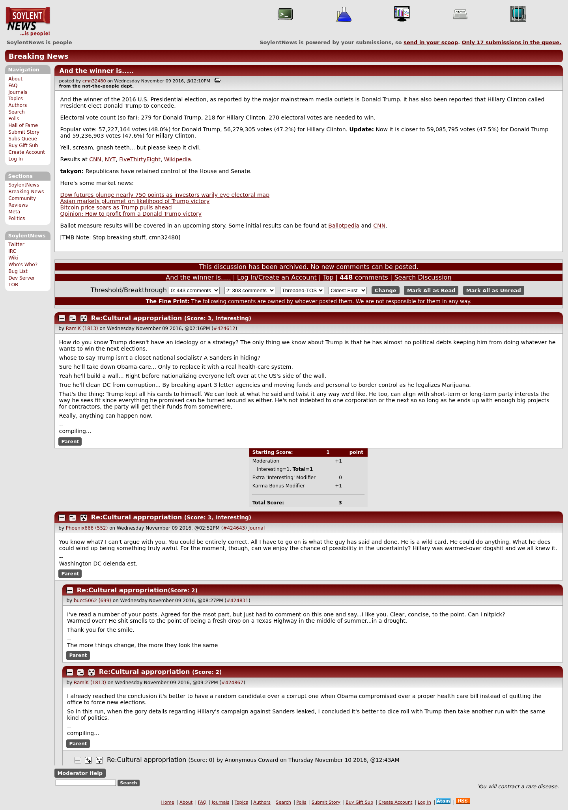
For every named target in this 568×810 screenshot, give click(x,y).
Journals (17, 92)
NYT (110, 159)
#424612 (224, 328)
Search (16, 112)
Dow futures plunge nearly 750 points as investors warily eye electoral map (165, 195)
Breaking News (39, 56)
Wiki (13, 258)
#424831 (237, 600)
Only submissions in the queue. (512, 42)
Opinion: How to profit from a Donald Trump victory (131, 214)
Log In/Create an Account (277, 277)
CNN (95, 159)
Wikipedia (177, 159)
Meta (14, 212)
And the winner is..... (96, 71)
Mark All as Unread (493, 290)
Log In (15, 159)
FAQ (12, 85)
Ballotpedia (343, 225)
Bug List (18, 271)
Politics (16, 218)
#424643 (234, 528)
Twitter (16, 244)
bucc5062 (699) (92, 600)
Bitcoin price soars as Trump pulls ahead (116, 207)
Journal (256, 528)
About (15, 79)
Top (328, 277)
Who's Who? (22, 264)
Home (167, 802)
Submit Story (23, 132)
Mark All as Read (431, 290)
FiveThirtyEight (140, 159)
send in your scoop (431, 42)
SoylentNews (27, 21)
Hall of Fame (23, 125)
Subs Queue (22, 139)
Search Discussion (422, 277)
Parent (70, 441)
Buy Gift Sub (23, 145)
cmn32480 (94, 81)
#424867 (232, 682)
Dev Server (21, 278)
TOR (13, 284)
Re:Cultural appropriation (136, 318)
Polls (13, 118)
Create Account (26, 152)
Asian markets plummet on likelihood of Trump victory (135, 201)
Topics (15, 98)
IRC (12, 251)
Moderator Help (80, 773)
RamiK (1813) (82, 328)
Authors (17, 105)
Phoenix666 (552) (87, 528)
